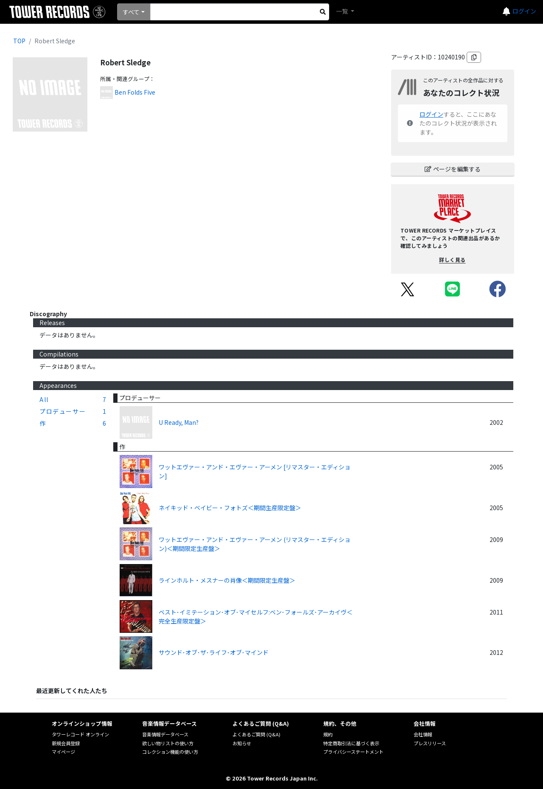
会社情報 (423, 734)
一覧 (342, 11)
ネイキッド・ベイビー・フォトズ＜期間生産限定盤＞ (230, 507)
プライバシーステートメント (353, 751)
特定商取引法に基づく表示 (351, 743)
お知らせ (241, 743)
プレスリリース (430, 743)
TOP (19, 41)
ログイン (524, 11)
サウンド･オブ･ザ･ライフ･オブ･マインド (214, 652)
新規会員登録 (66, 743)
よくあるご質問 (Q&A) (256, 734)
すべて (131, 12)
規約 (328, 734)
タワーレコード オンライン (80, 734)
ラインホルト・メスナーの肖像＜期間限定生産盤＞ (227, 580)
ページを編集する (453, 169)
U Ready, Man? (179, 422)
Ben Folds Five (135, 92)
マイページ (63, 751)
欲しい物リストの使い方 (167, 743)
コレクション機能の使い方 (170, 751)
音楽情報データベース (165, 734)
